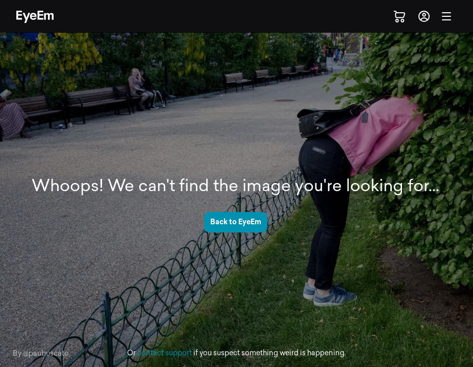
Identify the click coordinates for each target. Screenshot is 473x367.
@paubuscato (46, 353)
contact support (164, 353)
